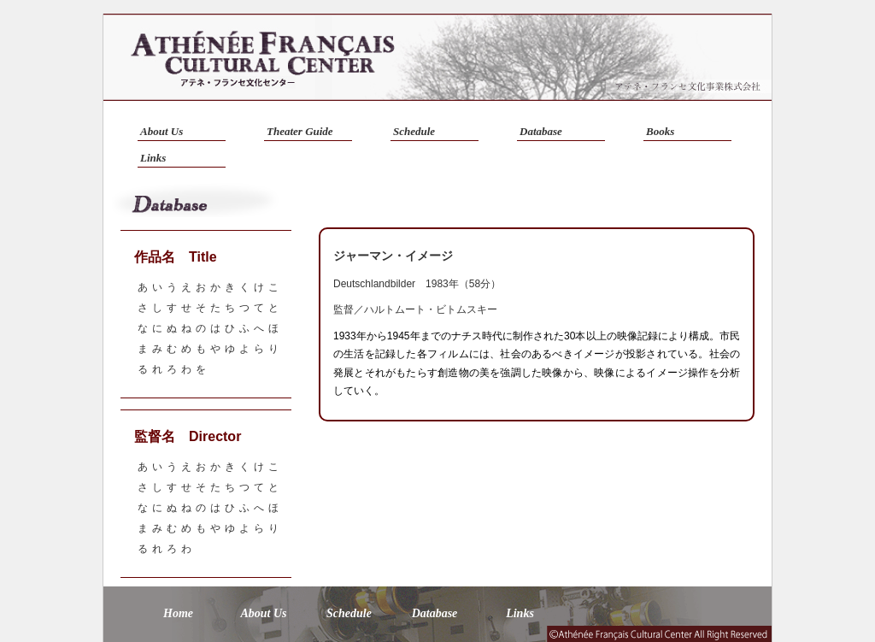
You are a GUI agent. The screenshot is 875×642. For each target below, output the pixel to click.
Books (660, 131)
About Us (161, 131)
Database (541, 131)
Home (178, 613)
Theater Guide (300, 131)
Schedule (414, 131)
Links (153, 157)
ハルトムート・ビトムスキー (430, 309)
